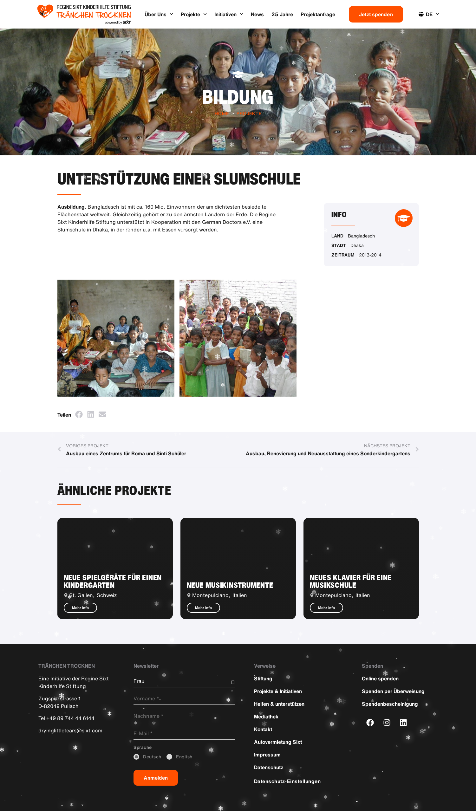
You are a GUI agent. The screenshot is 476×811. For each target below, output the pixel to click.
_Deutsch (152, 757)
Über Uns (159, 14)
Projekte (194, 14)
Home (222, 113)
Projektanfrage (318, 14)
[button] (79, 414)
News (257, 14)
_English (184, 757)
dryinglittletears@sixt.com (70, 730)
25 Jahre (282, 14)
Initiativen (228, 14)
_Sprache (143, 747)
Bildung (238, 96)
